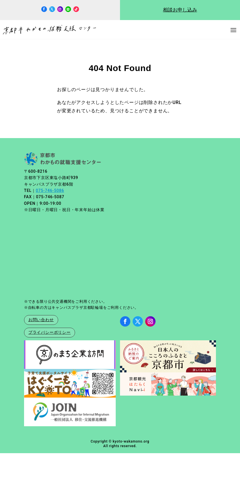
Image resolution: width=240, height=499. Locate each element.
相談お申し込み (180, 10)
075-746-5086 (50, 190)
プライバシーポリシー (49, 332)
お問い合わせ (41, 319)
